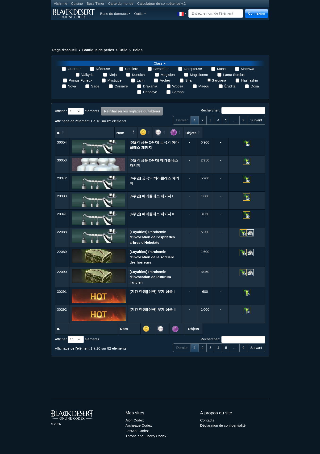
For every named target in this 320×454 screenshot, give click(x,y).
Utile (123, 50)
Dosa (255, 86)
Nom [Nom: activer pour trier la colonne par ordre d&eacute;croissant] (145, 133)
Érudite (230, 86)
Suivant (256, 120)
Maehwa (247, 69)
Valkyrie (87, 75)
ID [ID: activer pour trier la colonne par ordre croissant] (59, 133)
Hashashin (249, 80)
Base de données (115, 14)
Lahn (141, 80)
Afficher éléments (77, 111)
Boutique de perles (98, 50)
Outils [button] (140, 14)
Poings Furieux (80, 80)
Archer (165, 80)
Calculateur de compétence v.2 (161, 3)
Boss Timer (95, 3)
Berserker (161, 69)
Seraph (177, 92)
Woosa (177, 86)
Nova (72, 86)
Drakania (150, 86)
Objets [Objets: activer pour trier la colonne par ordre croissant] (246, 133)
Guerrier (74, 69)
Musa (221, 69)
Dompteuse (193, 69)
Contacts (207, 420)
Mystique (114, 80)
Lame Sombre (234, 75)
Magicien (168, 75)
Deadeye (150, 92)
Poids (137, 50)
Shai (188, 80)
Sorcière (131, 69)
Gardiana (219, 80)
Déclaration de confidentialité (223, 425)
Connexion (256, 13)
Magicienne (199, 75)
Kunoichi (138, 75)
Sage (95, 86)
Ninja (113, 75)
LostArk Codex (137, 431)
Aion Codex (134, 420)
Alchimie (60, 3)
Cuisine (77, 3)
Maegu (203, 86)
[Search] (215, 13)
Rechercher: (232, 110)
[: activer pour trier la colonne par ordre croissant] (194, 132)
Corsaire (121, 86)
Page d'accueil (64, 50)
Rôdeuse (103, 69)
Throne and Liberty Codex (145, 436)
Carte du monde (120, 3)
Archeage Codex (138, 425)
